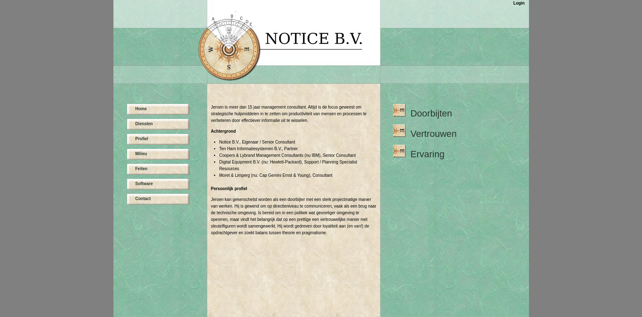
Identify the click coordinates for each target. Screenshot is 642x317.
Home (141, 108)
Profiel (141, 138)
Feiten (141, 168)
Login (518, 3)
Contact (143, 198)
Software (144, 183)
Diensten (144, 123)
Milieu (141, 153)
